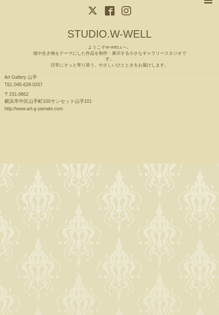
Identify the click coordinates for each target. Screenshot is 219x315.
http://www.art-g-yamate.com (33, 108)
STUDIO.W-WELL (109, 34)
